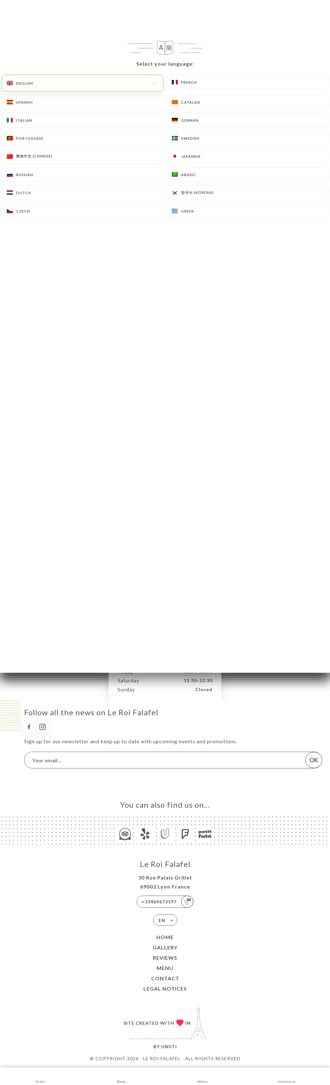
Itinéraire (287, 1075)
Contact (165, 978)
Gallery (165, 947)
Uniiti (169, 1046)
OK (313, 760)
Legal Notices (165, 988)
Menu (165, 968)
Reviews (165, 958)
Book (122, 1075)
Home (165, 937)
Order (40, 1075)
